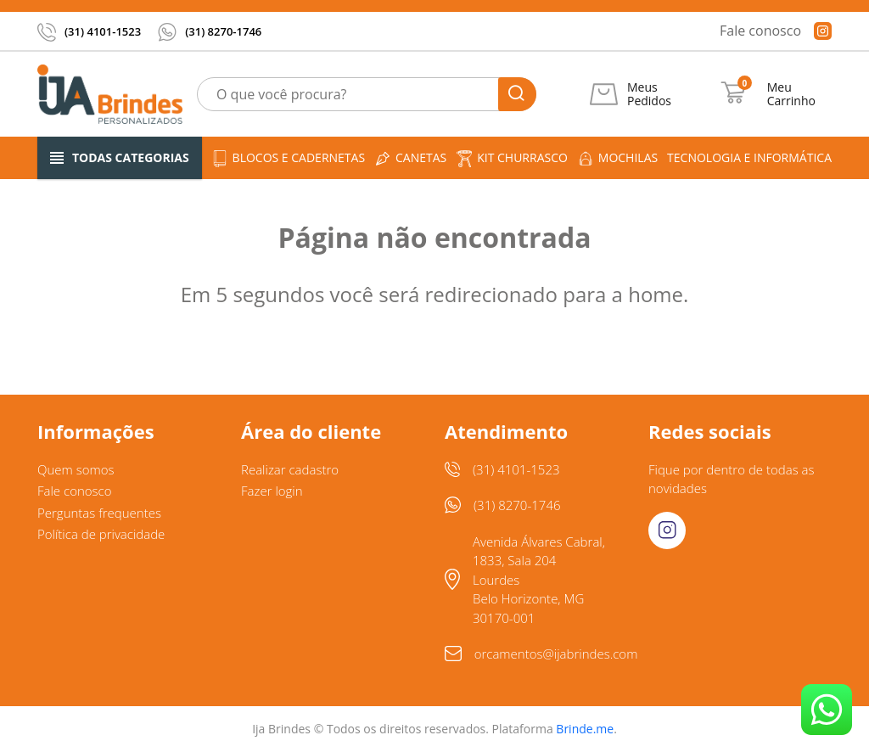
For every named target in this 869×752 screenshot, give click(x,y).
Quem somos (76, 469)
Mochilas (617, 158)
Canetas (410, 158)
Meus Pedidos (649, 94)
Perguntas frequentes (99, 512)
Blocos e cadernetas (288, 158)
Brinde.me (585, 729)
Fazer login (272, 490)
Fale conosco (760, 30)
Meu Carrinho (791, 94)
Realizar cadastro (290, 469)
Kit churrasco (512, 158)
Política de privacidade (101, 533)
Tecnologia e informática (749, 157)
